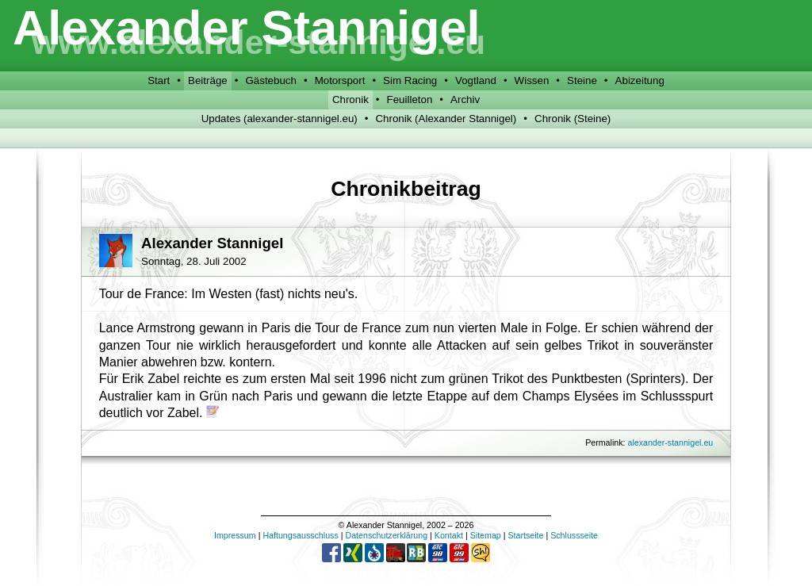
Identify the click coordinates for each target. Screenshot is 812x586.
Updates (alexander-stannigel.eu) (279, 118)
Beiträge (208, 80)
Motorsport (340, 80)
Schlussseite (574, 535)
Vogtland (475, 80)
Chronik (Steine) (572, 118)
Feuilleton (410, 99)
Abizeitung (640, 80)
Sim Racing (410, 80)
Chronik (350, 99)
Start (158, 80)
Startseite (525, 535)
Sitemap (485, 535)
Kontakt (449, 535)
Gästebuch (270, 80)
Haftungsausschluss (300, 535)
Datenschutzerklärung (386, 535)
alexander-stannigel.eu (670, 442)
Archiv (465, 99)
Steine (582, 80)
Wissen (532, 80)
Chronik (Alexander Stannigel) (445, 118)
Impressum (235, 535)
